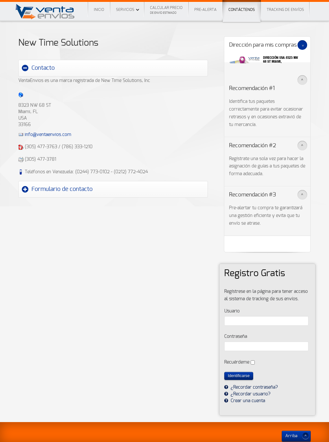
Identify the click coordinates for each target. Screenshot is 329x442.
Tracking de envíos (285, 10)
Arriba (291, 436)
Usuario (232, 311)
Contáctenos (242, 6)
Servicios (125, 10)
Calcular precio (166, 10)
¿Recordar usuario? (250, 394)
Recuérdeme (236, 362)
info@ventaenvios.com (48, 134)
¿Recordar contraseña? (253, 387)
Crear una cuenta (247, 401)
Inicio (99, 10)
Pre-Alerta (205, 10)
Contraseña (235, 336)
